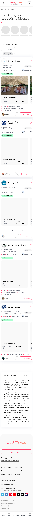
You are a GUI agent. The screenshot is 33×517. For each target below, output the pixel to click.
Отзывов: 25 (27, 192)
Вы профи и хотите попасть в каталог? (12, 22)
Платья (23, 471)
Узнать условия (25, 114)
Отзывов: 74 (27, 132)
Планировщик (6, 471)
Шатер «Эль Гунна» (9, 97)
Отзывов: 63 (27, 70)
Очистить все (18, 54)
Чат (3, 3)
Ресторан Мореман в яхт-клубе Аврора (19, 123)
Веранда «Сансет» (8, 219)
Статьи (3, 475)
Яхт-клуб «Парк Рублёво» (17, 245)
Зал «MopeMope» (8, 344)
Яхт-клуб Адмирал (14, 307)
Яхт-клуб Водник (14, 61)
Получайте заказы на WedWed (10, 460)
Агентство (15, 471)
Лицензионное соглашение (8, 503)
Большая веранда (8, 159)
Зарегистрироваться (16, 452)
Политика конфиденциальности (9, 506)
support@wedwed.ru (10, 488)
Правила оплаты (5, 508)
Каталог (4, 467)
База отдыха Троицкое (16, 183)
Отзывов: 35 (27, 254)
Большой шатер (8, 281)
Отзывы (10, 475)
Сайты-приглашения (15, 467)
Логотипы (18, 475)
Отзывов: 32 (27, 316)
